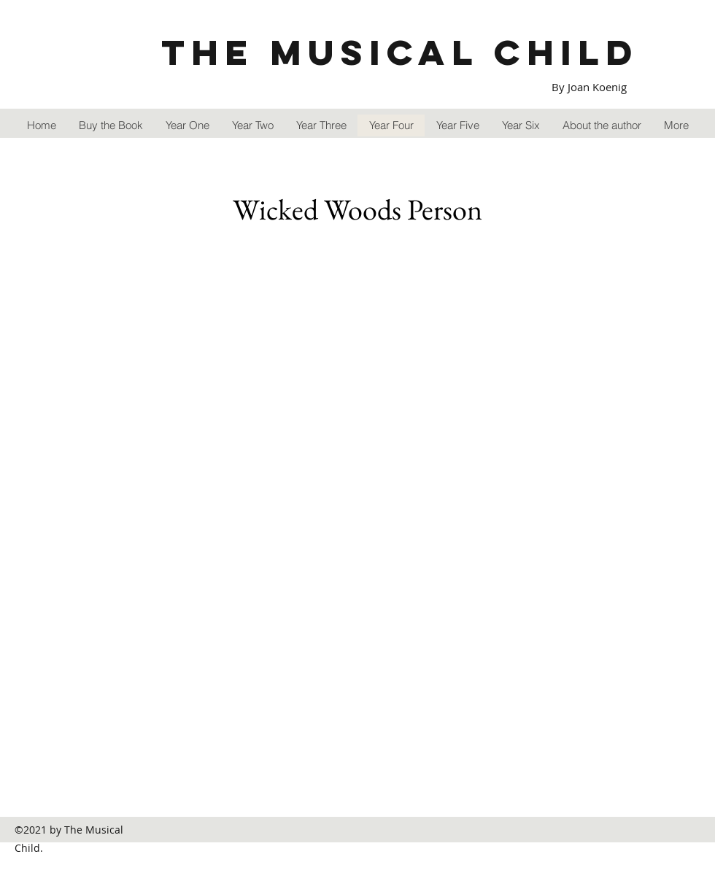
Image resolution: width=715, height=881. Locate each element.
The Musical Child (400, 52)
